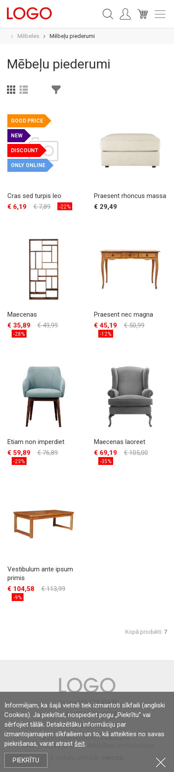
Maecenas (22, 314)
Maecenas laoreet (119, 442)
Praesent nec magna (123, 314)
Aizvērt (160, 762)
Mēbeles (28, 36)
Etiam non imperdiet (35, 442)
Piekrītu (26, 760)
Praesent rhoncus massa (130, 196)
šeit (79, 744)
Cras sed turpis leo (34, 196)
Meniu (160, 14)
